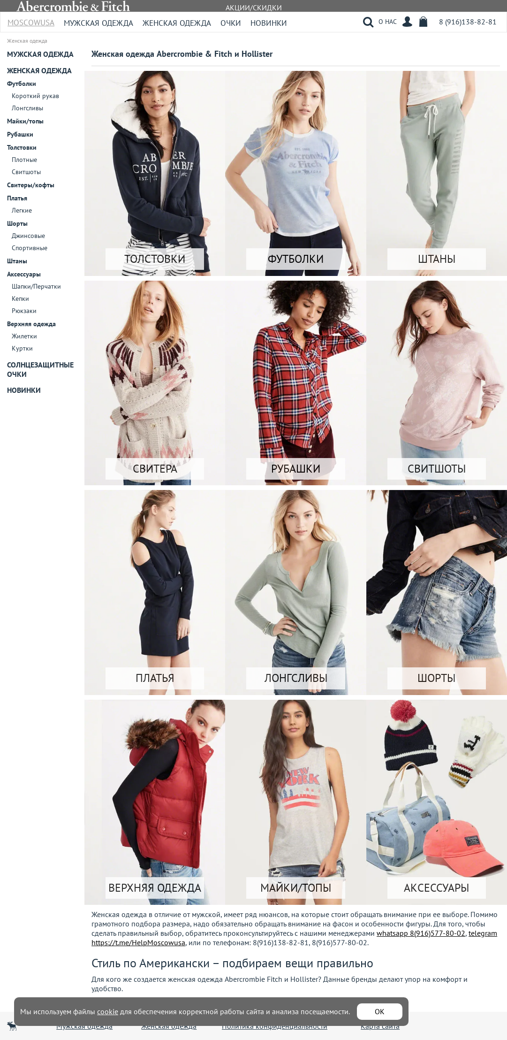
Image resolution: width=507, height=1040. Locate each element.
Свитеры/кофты (30, 185)
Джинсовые (28, 235)
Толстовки (22, 147)
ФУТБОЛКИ (296, 259)
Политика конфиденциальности (274, 1026)
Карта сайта (380, 1026)
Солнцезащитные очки (40, 369)
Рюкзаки (24, 310)
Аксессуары (24, 274)
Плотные (24, 159)
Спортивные (29, 248)
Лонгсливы (27, 108)
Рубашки (20, 134)
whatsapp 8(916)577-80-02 (421, 933)
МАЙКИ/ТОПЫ (295, 887)
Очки (230, 23)
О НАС (387, 21)
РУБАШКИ (295, 468)
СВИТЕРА (155, 468)
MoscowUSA (31, 19)
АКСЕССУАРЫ (436, 887)
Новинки (268, 23)
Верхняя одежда (31, 324)
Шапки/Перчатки (36, 286)
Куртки (22, 348)
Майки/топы (25, 121)
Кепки (20, 298)
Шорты (17, 223)
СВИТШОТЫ (437, 468)
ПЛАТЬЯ (155, 678)
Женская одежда (177, 23)
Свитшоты (26, 172)
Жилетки (24, 336)
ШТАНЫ (436, 259)
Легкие (22, 210)
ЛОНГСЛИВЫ (296, 678)
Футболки (21, 83)
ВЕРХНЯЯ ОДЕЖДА (154, 887)
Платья (17, 198)
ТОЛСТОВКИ (154, 259)
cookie (107, 1011)
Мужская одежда (98, 23)
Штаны (17, 261)
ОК (380, 1011)
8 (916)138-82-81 (468, 21)
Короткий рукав (35, 96)
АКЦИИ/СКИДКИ (254, 7)
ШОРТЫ (436, 678)
